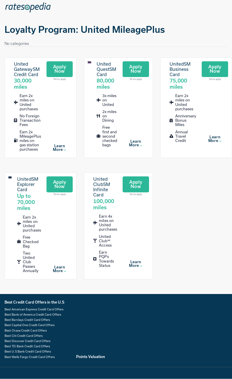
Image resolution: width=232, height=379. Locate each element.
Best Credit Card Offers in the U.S (34, 302)
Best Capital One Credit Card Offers (30, 325)
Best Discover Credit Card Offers (28, 341)
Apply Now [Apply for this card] (59, 69)
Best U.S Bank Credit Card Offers (28, 351)
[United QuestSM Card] (89, 62)
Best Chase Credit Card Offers (26, 330)
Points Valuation (90, 357)
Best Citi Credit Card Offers (24, 336)
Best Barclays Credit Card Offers (27, 320)
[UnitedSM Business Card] (183, 75)
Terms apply (59, 79)
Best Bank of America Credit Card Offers (33, 315)
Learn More (59, 148)
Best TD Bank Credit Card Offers (27, 346)
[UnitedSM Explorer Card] (10, 178)
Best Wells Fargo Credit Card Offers (30, 357)
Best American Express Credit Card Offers (34, 309)
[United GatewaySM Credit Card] (27, 75)
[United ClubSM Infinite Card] (105, 194)
